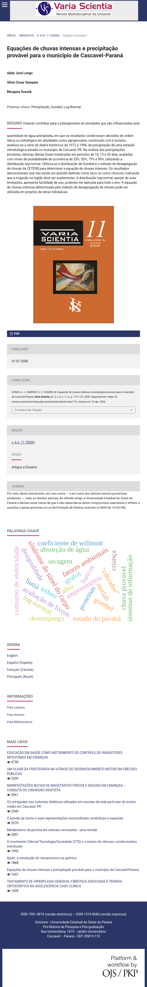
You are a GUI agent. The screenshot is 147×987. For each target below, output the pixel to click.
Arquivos (26, 35)
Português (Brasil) (20, 677)
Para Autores (15, 714)
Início (11, 35)
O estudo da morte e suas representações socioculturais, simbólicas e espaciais (65, 818)
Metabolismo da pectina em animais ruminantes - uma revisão (52, 830)
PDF (16, 333)
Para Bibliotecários (19, 722)
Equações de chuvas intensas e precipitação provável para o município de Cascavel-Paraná (73, 870)
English (12, 655)
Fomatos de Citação (28, 410)
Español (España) (19, 662)
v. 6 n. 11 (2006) (48, 35)
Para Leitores (16, 707)
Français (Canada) (20, 669)
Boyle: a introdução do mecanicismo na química (42, 858)
